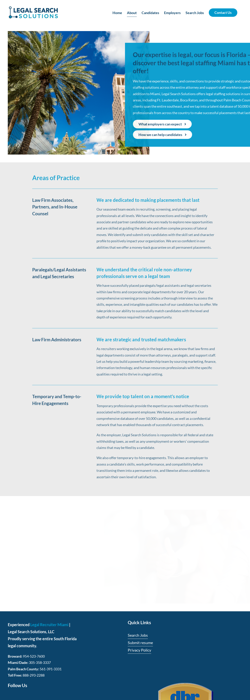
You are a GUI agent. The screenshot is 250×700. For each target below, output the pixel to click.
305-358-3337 (40, 662)
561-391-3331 (51, 669)
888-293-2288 (34, 675)
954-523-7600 (34, 656)
